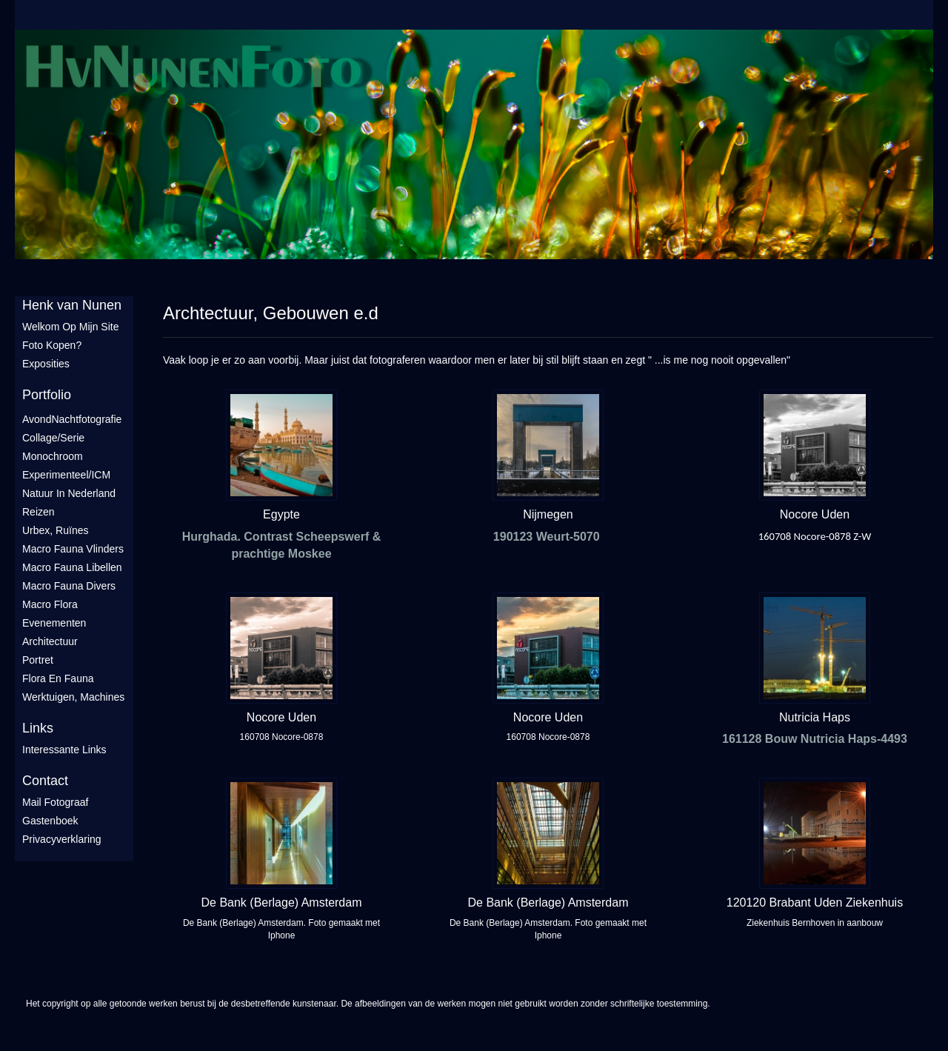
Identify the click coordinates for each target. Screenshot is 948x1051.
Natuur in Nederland (69, 493)
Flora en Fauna (58, 678)
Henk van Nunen (71, 305)
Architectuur (50, 641)
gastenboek (50, 821)
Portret (37, 660)
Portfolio (46, 394)
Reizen (38, 512)
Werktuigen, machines (73, 697)
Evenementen (54, 623)
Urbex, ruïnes (55, 530)
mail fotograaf (55, 802)
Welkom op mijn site (70, 327)
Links (37, 728)
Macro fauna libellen (72, 567)
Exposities (46, 364)
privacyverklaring (61, 839)
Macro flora (50, 604)
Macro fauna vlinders (73, 549)
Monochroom (52, 456)
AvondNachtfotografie (71, 419)
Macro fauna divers (69, 586)
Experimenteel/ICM (66, 475)
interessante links (64, 749)
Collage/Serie (53, 438)
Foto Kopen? (51, 345)
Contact (45, 780)
